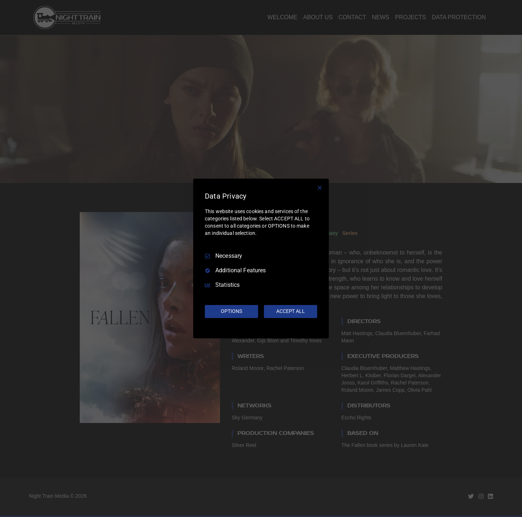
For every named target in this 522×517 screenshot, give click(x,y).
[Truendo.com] (261, 328)
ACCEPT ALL (290, 311)
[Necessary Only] (320, 188)
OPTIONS (231, 311)
